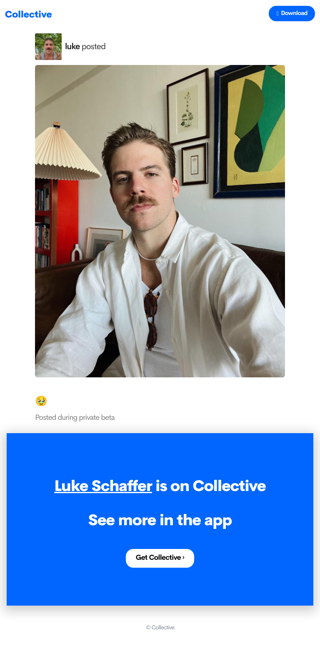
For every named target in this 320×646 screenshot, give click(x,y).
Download (292, 13)
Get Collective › (160, 558)
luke (72, 46)
